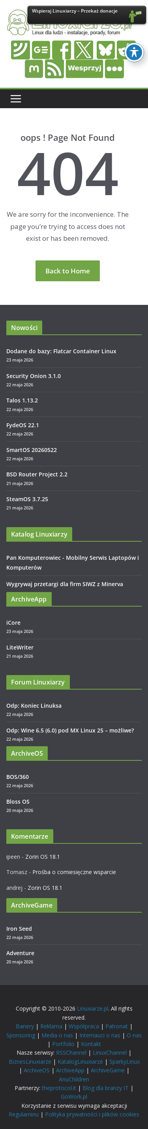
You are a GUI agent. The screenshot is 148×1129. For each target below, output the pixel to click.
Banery (25, 1026)
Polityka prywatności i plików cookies (92, 1114)
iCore (13, 622)
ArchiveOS (37, 1070)
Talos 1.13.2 (22, 400)
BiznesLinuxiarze (30, 1061)
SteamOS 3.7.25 (27, 499)
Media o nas (57, 1035)
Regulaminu (24, 1114)
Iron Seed (19, 928)
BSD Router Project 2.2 (36, 474)
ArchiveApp (70, 1070)
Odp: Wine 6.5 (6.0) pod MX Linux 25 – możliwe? (70, 730)
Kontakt (91, 1044)
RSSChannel (71, 1052)
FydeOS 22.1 (22, 425)
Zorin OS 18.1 (42, 856)
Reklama (51, 1026)
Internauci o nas (99, 1035)
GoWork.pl (74, 1096)
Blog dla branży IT (105, 1088)
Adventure (20, 953)
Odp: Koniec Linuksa (34, 705)
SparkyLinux (124, 1061)
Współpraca (84, 1026)
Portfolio (63, 1044)
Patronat (116, 1026)
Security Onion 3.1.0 (33, 376)
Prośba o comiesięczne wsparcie (74, 872)
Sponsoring (20, 1035)
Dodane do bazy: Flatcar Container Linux (61, 351)
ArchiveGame (108, 1070)
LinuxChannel (110, 1052)
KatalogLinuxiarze (80, 1061)
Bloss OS (18, 801)
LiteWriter (20, 647)
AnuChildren (74, 1079)
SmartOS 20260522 (31, 450)
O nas (134, 1035)
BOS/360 (17, 776)
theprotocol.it (59, 1088)
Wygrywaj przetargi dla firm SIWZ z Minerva (64, 584)
